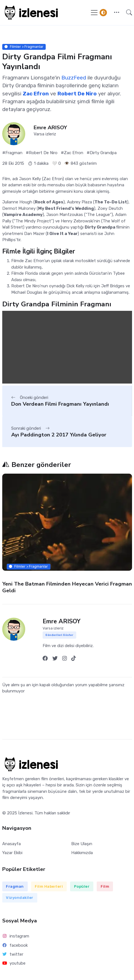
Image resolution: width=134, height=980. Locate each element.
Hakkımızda (82, 852)
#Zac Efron (72, 152)
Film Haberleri (49, 886)
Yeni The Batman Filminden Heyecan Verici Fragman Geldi (67, 587)
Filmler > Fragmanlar (23, 46)
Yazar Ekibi (12, 852)
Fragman (15, 886)
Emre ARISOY (50, 127)
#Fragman (12, 152)
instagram (15, 936)
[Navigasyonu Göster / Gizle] (94, 12)
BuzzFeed (73, 77)
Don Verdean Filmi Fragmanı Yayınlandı (60, 404)
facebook (15, 945)
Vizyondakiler (19, 898)
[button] (116, 12)
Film (105, 886)
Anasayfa (11, 843)
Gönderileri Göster (59, 634)
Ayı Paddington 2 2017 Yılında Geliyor (58, 434)
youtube (14, 963)
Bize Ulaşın (81, 843)
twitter (13, 954)
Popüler (82, 886)
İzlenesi (25, 813)
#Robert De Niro (41, 152)
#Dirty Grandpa (102, 152)
